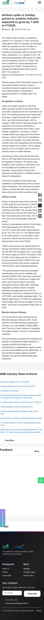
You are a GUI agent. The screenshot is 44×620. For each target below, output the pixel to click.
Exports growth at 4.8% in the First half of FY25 (17, 386)
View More (9, 440)
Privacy (39, 611)
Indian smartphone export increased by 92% (16, 407)
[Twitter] (3, 558)
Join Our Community (3, 518)
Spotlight (26, 569)
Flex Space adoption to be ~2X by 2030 (14, 382)
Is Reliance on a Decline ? (10, 391)
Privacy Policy (28, 575)
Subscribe (32, 594)
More (37, 451)
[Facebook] (8, 558)
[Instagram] (12, 558)
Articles (5, 572)
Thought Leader (29, 572)
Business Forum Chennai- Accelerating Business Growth (21, 418)
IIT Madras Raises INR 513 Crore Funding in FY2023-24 (21, 402)
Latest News (6, 575)
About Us (5, 569)
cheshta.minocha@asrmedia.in (17, 603)
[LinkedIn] (17, 558)
